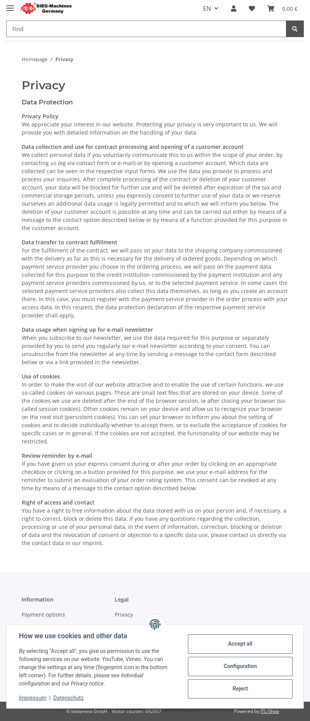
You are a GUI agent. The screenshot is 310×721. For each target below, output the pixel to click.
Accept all (240, 644)
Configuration (240, 666)
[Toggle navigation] (10, 5)
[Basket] (282, 8)
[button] (234, 8)
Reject (240, 688)
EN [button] (207, 8)
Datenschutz (68, 698)
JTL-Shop (269, 711)
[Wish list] (252, 8)
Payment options (43, 614)
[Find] (146, 28)
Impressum (32, 698)
